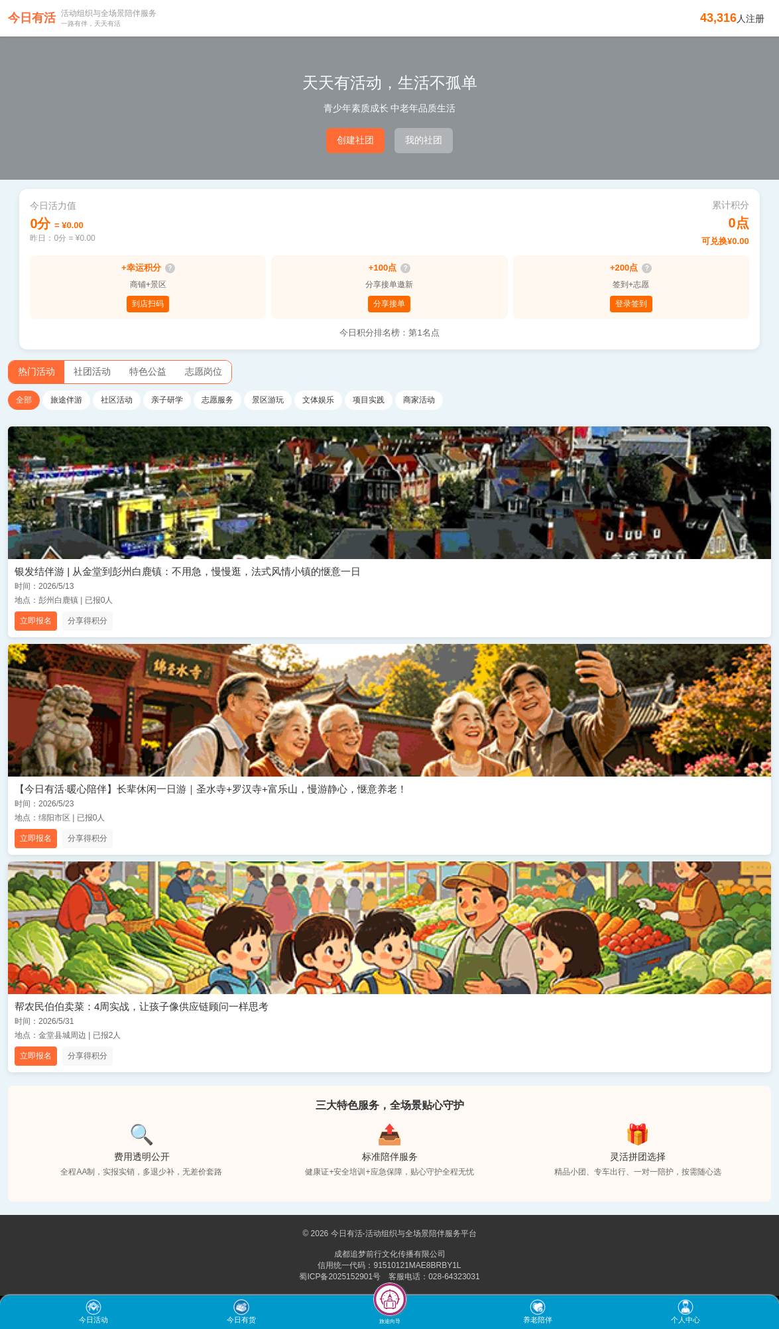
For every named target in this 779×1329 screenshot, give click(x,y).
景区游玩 (268, 400)
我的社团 (423, 140)
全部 (24, 400)
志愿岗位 (203, 371)
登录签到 (631, 303)
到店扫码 (148, 303)
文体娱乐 (318, 400)
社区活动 (117, 400)
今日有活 (32, 18)
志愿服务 (217, 400)
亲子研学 (167, 400)
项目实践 (369, 400)
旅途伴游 (66, 400)
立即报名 (36, 620)
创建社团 (355, 140)
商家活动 (419, 400)
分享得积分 (87, 620)
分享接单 (389, 303)
